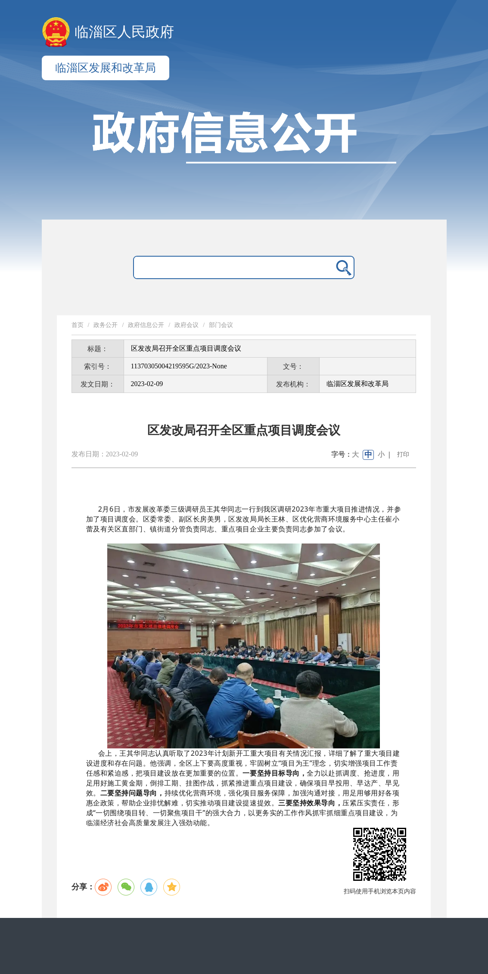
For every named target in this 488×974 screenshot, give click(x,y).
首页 (77, 325)
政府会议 (186, 325)
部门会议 (221, 325)
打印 (403, 454)
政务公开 (105, 325)
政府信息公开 (146, 325)
